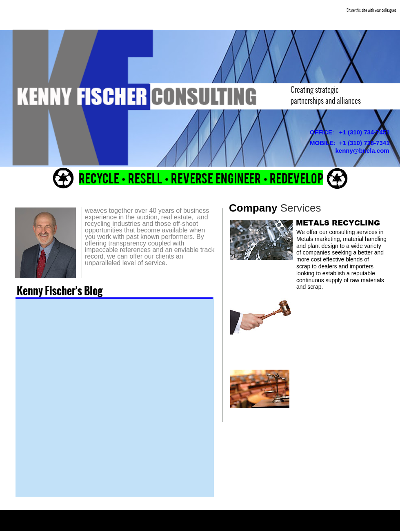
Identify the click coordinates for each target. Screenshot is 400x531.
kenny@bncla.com (362, 150)
